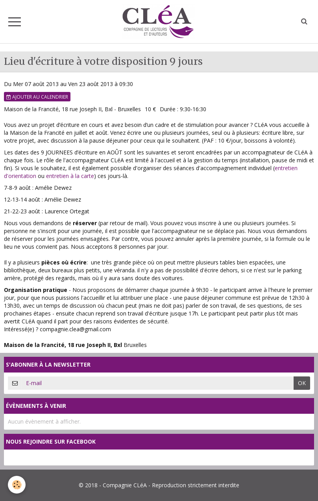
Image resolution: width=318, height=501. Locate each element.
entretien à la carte (70, 176)
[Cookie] (17, 485)
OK (302, 383)
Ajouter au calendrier (37, 97)
